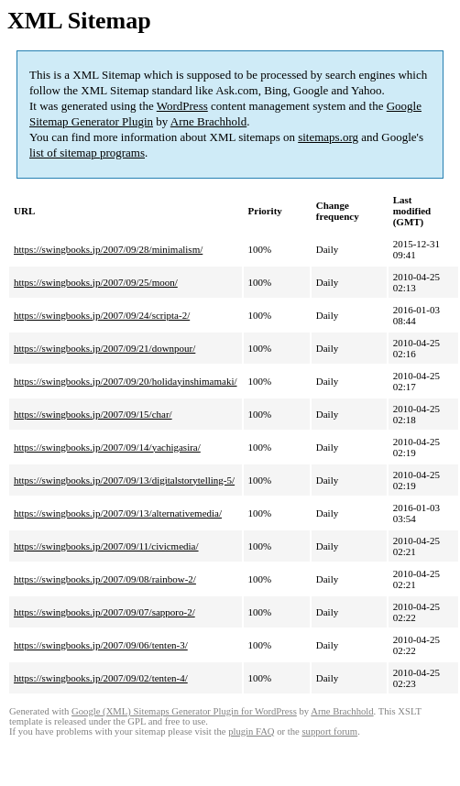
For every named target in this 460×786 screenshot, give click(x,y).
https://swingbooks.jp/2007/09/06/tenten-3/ (101, 644)
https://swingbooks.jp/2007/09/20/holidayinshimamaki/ (125, 381)
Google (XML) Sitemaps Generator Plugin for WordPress (184, 711)
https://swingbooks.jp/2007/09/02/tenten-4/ (101, 677)
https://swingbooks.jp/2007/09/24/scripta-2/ (102, 315)
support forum (329, 731)
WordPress (182, 106)
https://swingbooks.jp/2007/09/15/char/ (93, 414)
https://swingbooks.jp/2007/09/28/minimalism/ (108, 249)
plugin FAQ (251, 731)
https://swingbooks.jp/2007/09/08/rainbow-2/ (105, 578)
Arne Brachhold (208, 121)
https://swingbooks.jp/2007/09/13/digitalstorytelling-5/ (124, 480)
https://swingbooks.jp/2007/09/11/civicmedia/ (106, 545)
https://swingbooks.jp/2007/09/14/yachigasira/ (107, 447)
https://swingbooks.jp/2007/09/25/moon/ (96, 282)
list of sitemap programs (87, 152)
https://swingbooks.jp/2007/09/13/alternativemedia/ (118, 513)
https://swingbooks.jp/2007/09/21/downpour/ (104, 348)
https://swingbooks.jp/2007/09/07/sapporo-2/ (104, 611)
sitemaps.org (328, 137)
